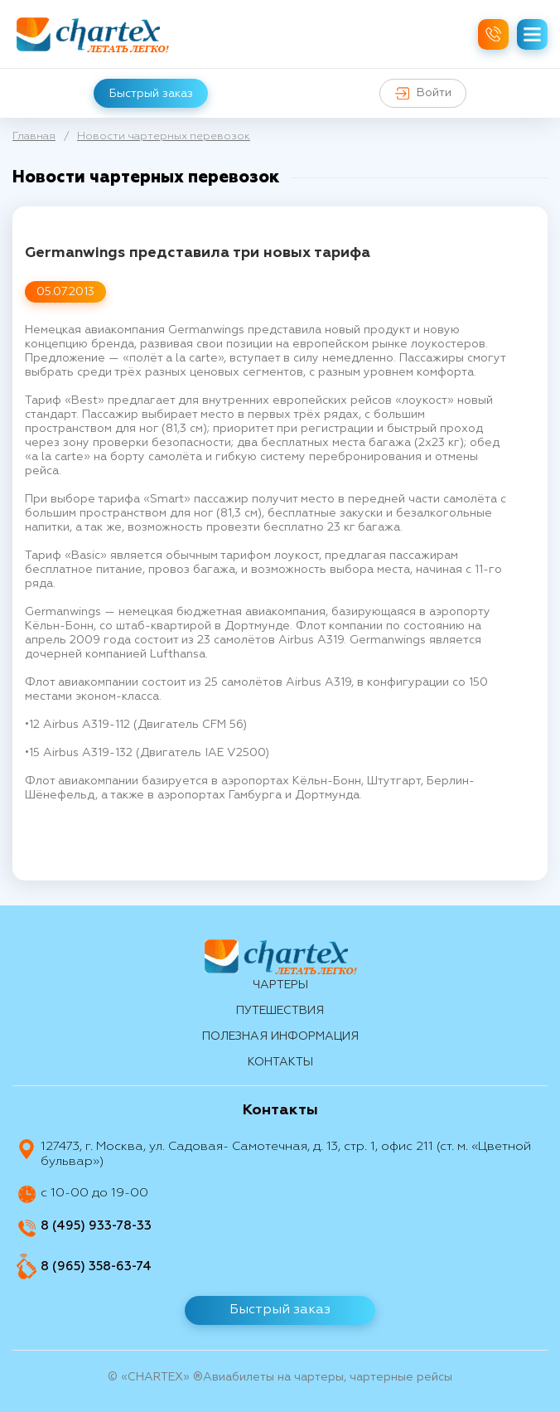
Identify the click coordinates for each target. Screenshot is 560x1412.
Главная (34, 136)
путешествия (280, 1011)
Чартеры (280, 985)
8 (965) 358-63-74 (96, 1266)
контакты (280, 1062)
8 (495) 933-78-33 (96, 1226)
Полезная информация (280, 1036)
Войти (424, 93)
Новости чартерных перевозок (163, 136)
